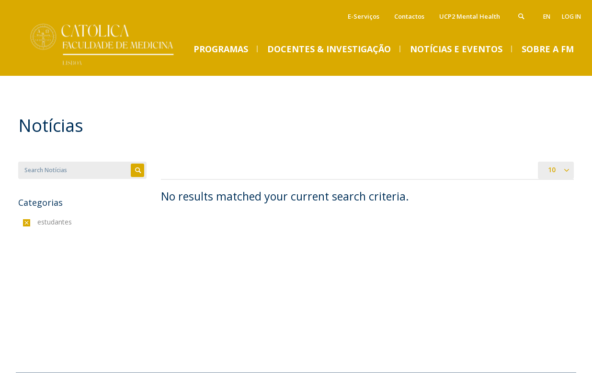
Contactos (409, 16)
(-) (39, 221)
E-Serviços (363, 16)
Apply (137, 170)
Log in (571, 16)
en (546, 16)
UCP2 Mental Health (469, 16)
